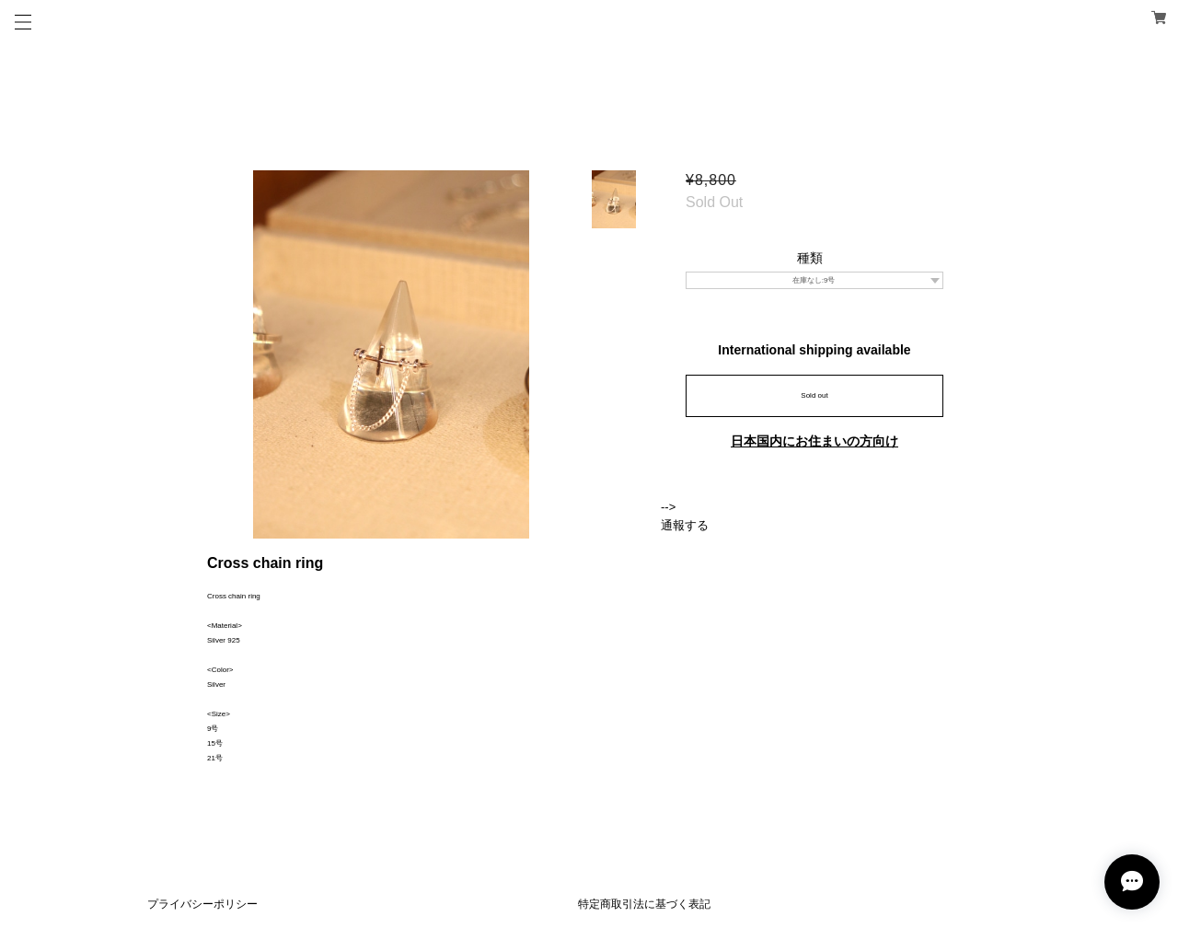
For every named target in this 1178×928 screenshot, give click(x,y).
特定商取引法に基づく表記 (644, 904)
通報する (685, 525)
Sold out (814, 395)
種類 (810, 257)
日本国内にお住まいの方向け (814, 441)
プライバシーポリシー (202, 904)
